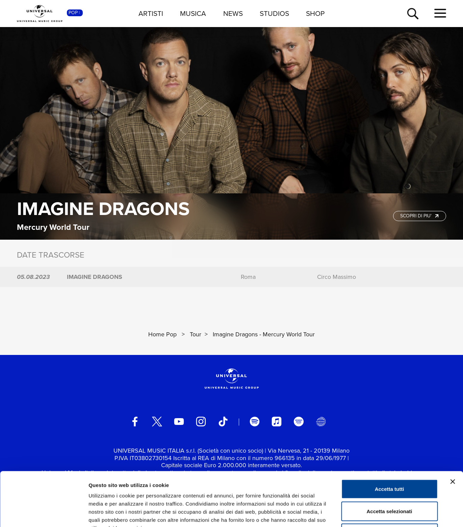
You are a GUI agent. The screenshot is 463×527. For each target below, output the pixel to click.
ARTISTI (150, 13)
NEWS (233, 13)
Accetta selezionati (389, 460)
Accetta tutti (389, 438)
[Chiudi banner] (452, 431)
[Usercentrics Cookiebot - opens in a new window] (43, 514)
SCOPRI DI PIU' (420, 215)
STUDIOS (274, 13)
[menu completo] (440, 13)
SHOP (315, 13)
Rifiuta (389, 482)
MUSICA (193, 13)
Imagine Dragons (103, 208)
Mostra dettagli (355, 514)
